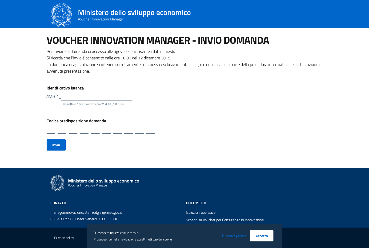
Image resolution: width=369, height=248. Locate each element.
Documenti (196, 203)
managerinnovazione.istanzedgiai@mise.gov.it (86, 212)
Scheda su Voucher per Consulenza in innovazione (225, 220)
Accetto (262, 236)
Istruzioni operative (201, 212)
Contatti (58, 203)
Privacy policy (234, 235)
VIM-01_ (53, 96)
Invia (56, 145)
